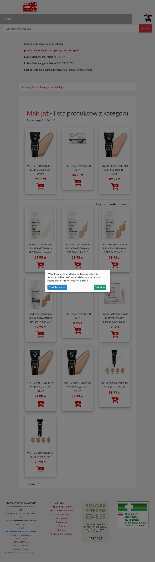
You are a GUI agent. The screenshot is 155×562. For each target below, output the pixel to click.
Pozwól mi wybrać (57, 287)
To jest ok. (100, 287)
